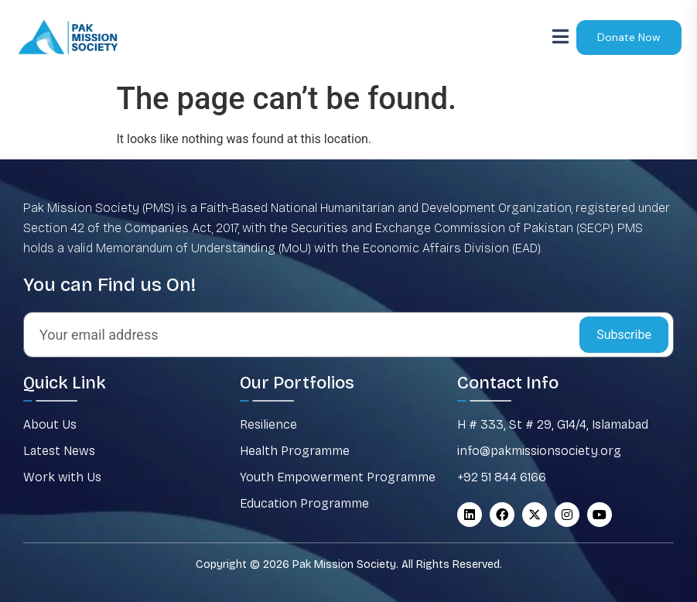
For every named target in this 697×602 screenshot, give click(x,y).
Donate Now (629, 37)
